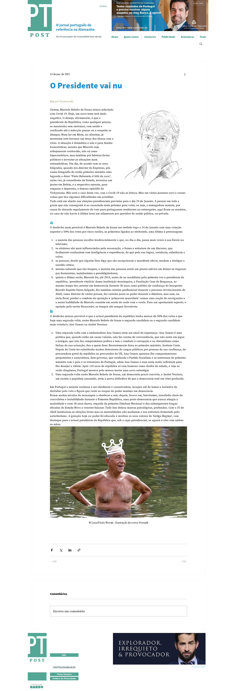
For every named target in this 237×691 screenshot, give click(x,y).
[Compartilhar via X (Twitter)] (61, 550)
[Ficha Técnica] (64, 674)
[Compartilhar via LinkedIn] (70, 550)
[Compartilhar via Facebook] (52, 550)
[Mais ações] (185, 74)
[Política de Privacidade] (64, 678)
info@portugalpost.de (64, 666)
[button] (201, 43)
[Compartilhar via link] (79, 550)
